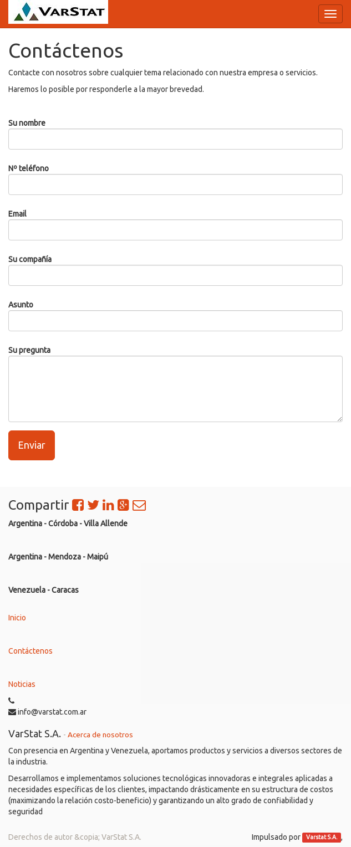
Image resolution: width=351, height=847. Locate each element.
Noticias (21, 684)
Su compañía (30, 259)
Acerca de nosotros (100, 734)
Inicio (17, 617)
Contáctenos (30, 650)
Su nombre (26, 123)
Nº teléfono (28, 168)
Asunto (20, 304)
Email (17, 213)
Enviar (31, 444)
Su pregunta (29, 350)
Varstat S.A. (322, 837)
